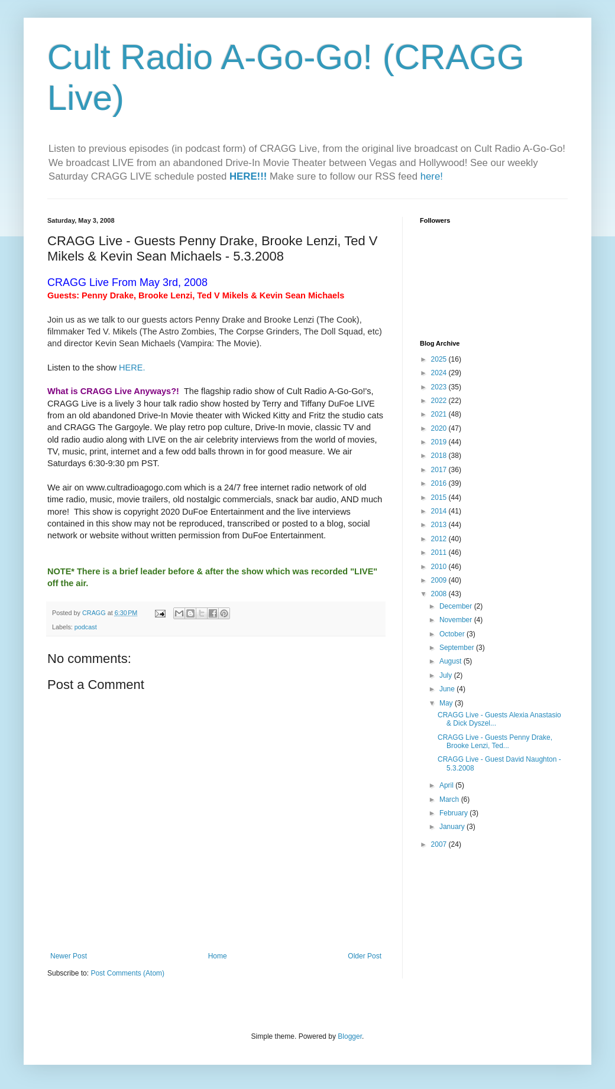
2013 (440, 525)
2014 (440, 511)
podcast (86, 626)
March (450, 799)
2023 (440, 387)
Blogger (350, 1036)
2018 (440, 455)
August (451, 661)
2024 (440, 373)
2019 (440, 442)
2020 (440, 428)
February (454, 813)
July (446, 675)
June (448, 689)
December (456, 606)
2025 (440, 359)
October (453, 634)
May (447, 703)
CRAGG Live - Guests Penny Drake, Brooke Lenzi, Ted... (495, 741)
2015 (440, 497)
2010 (440, 567)
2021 (440, 414)
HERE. (132, 367)
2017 (440, 470)
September (457, 647)
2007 (440, 844)
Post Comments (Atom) (127, 973)
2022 (440, 400)
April (447, 785)
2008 (440, 594)
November (456, 620)
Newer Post (68, 956)
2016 (440, 483)
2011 (440, 552)
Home (217, 956)
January (453, 827)
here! (431, 176)
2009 (440, 580)
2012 (440, 539)
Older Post (364, 956)
